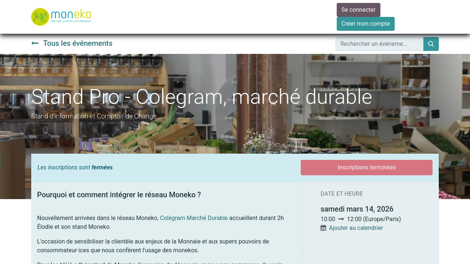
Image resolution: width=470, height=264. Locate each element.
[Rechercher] (431, 44)
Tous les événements (71, 43)
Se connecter (358, 9)
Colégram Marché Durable (194, 217)
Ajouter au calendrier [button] (356, 227)
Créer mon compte (365, 23)
